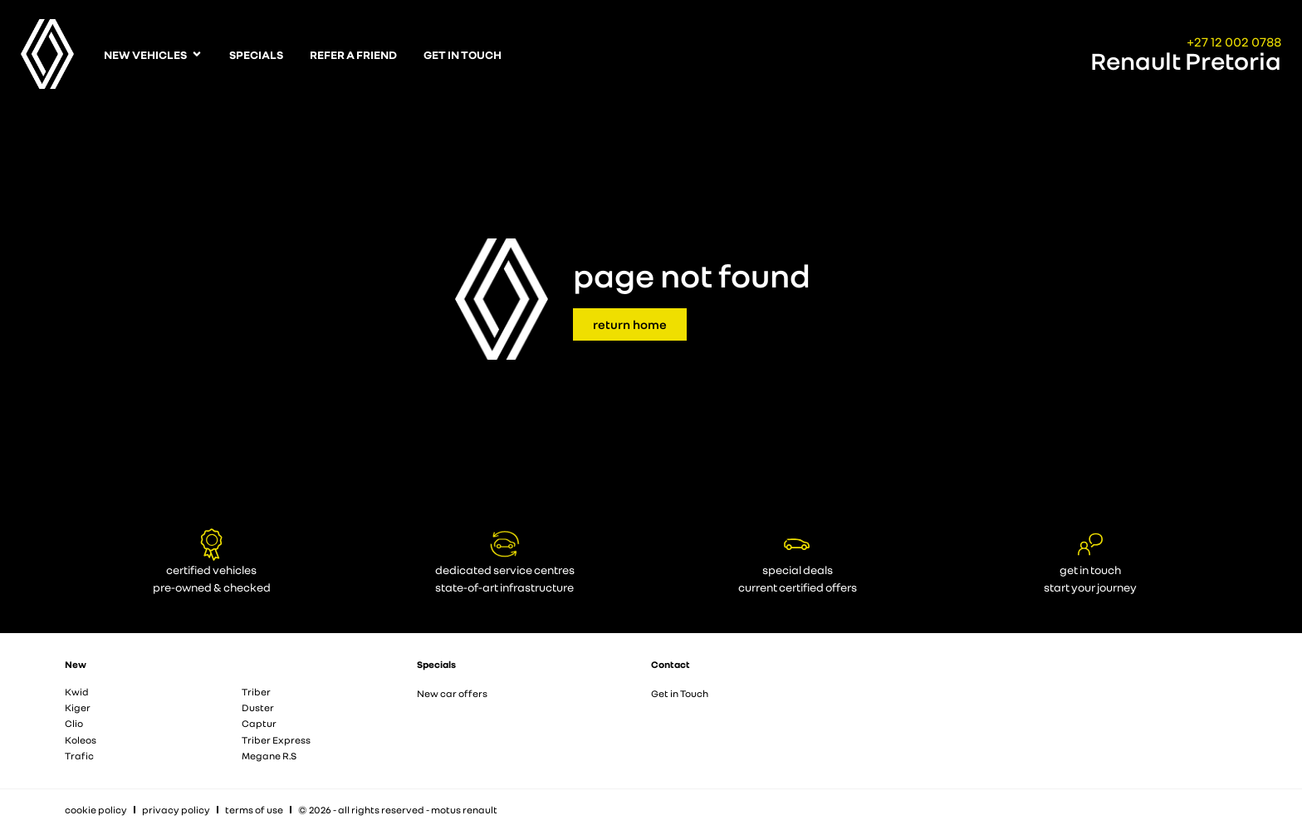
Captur (259, 723)
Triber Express (276, 740)
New (75, 664)
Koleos (80, 740)
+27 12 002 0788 (1234, 41)
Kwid (77, 691)
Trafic (79, 755)
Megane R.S (269, 755)
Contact (670, 664)
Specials (436, 664)
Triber (256, 691)
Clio (74, 723)
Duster (258, 707)
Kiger (78, 707)
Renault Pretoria (1185, 61)
